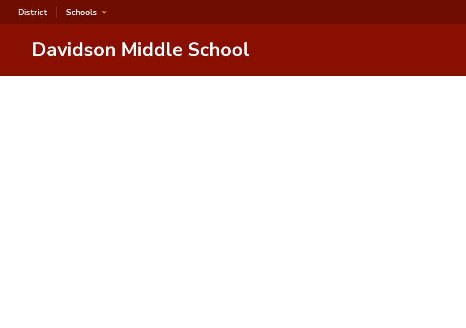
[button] (86, 12)
